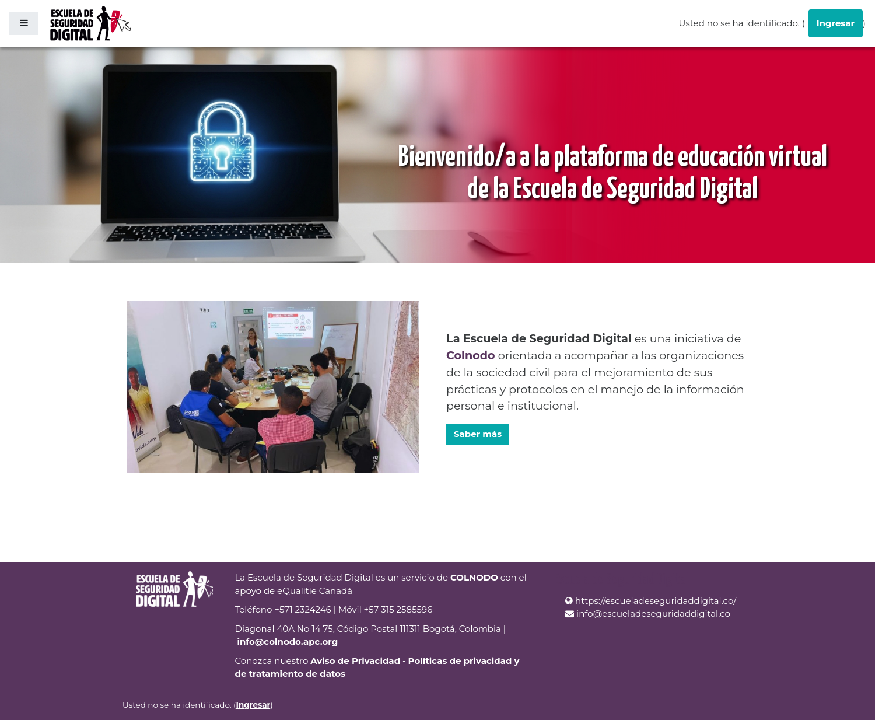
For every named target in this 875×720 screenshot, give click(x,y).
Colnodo (470, 355)
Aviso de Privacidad (355, 660)
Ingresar (836, 23)
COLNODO (474, 577)
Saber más (478, 433)
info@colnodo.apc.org (287, 641)
